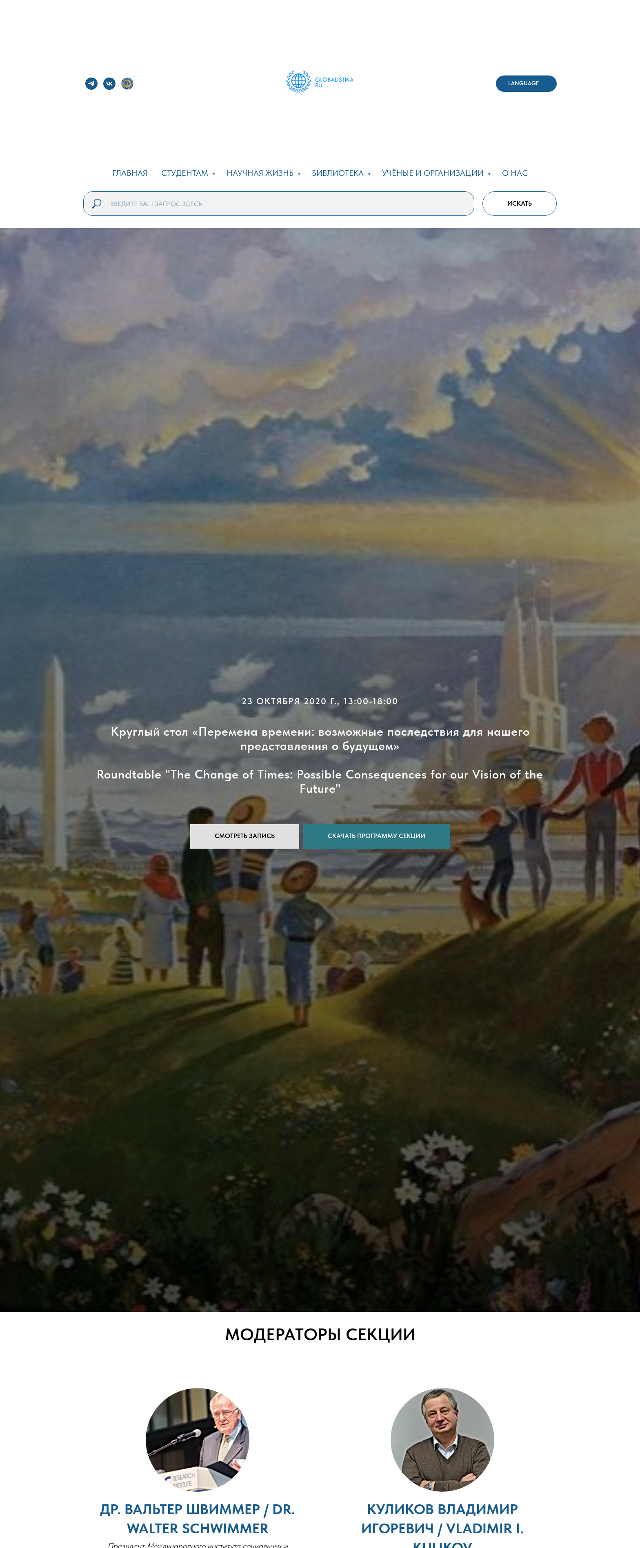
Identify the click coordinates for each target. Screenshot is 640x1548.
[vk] (109, 84)
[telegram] (91, 84)
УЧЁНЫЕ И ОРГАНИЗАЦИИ (434, 173)
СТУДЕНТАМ (185, 173)
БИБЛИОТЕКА (339, 173)
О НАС (515, 173)
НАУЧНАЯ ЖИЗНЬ (261, 173)
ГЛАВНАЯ (129, 173)
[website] (127, 84)
